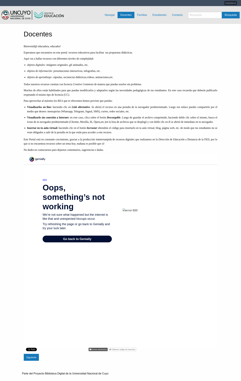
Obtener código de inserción (123, 349)
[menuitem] (110, 15)
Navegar (110, 14)
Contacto (177, 14)
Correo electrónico (99, 349)
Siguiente (31, 357)
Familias (142, 14)
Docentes (126, 14)
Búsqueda (231, 14)
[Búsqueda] (205, 15)
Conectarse (230, 3)
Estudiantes (159, 14)
